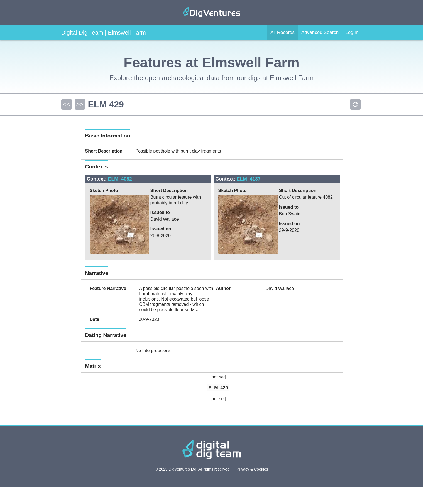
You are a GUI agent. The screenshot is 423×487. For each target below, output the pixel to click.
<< (66, 104)
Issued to (160, 212)
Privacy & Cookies (252, 469)
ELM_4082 (120, 179)
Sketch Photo (104, 190)
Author (223, 288)
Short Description (104, 151)
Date (94, 319)
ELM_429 (218, 387)
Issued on (160, 229)
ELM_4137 (249, 179)
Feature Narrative (108, 288)
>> (79, 104)
